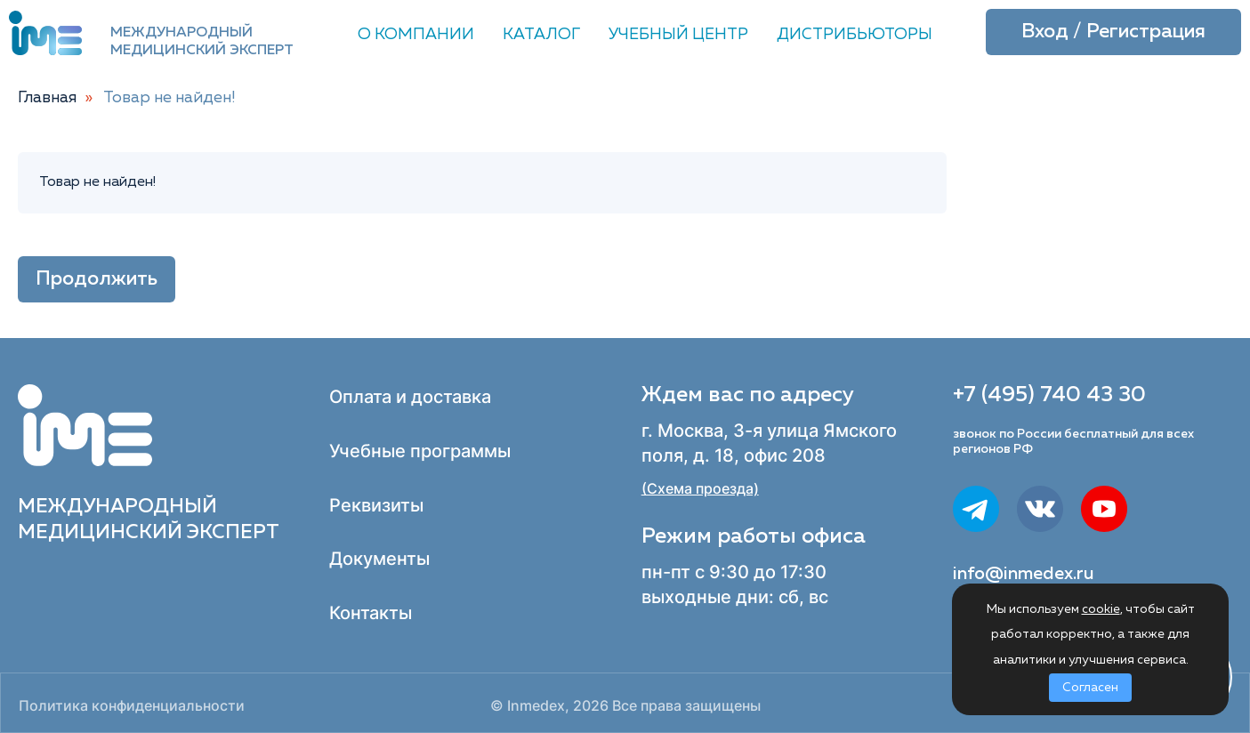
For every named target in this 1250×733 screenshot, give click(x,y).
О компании (416, 35)
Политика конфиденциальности (132, 705)
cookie (1101, 609)
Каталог (541, 35)
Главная (47, 98)
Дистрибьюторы (854, 35)
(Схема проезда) (700, 488)
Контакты (370, 613)
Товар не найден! (169, 98)
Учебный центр (678, 35)
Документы (379, 558)
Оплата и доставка (410, 396)
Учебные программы (420, 451)
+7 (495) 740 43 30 (1049, 395)
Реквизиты (376, 505)
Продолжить (96, 279)
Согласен (1090, 687)
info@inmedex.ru (1023, 574)
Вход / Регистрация (1113, 32)
